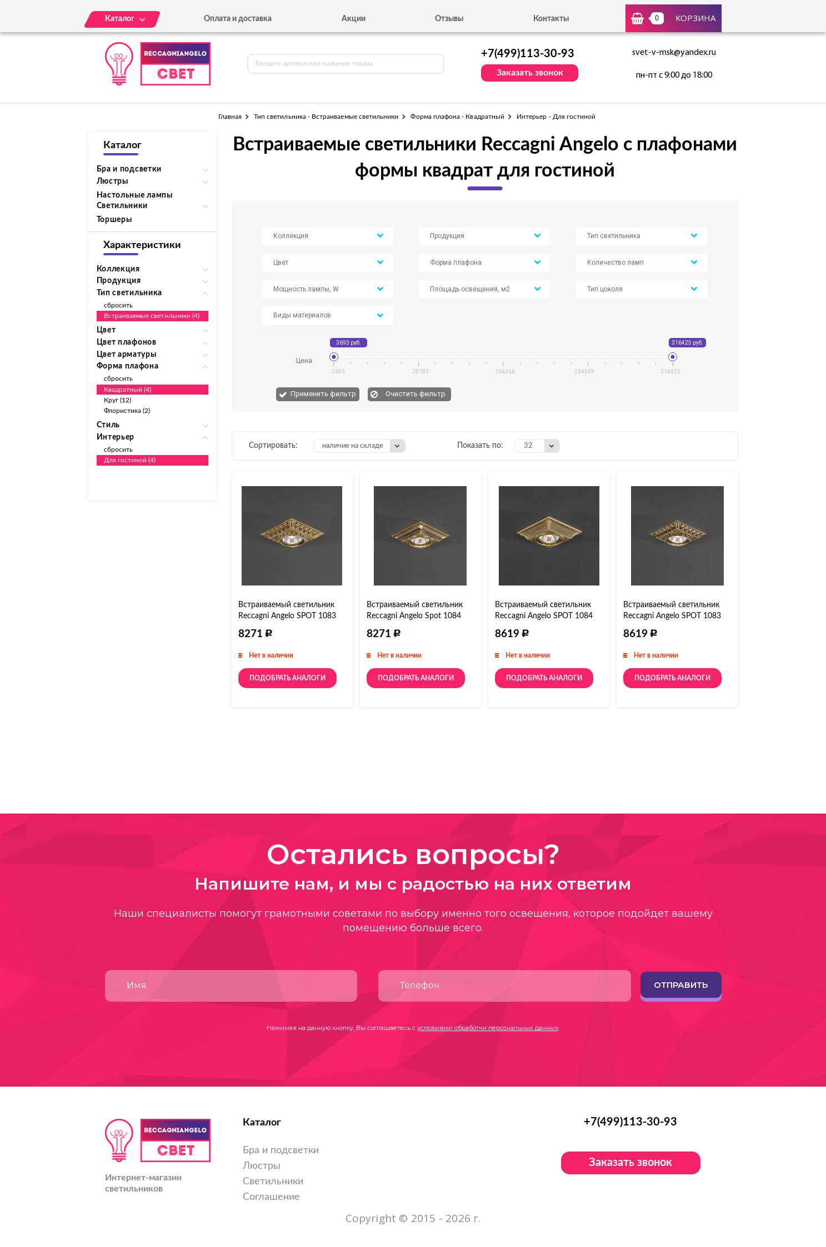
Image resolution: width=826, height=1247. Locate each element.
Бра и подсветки (281, 1150)
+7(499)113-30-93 (527, 53)
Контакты (551, 19)
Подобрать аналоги (287, 678)
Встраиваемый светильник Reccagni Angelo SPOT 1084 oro (544, 616)
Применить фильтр (323, 394)
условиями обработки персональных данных (487, 1028)
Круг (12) (118, 400)
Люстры (262, 1166)
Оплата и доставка (238, 19)
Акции (354, 19)
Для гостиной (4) (130, 460)
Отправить (681, 985)
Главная (230, 116)
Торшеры (114, 220)
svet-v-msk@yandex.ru (674, 52)
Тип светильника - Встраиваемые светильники (326, 116)
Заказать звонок (530, 72)
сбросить (118, 305)
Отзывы (449, 19)
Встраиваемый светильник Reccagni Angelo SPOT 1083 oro (672, 616)
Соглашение (271, 1197)
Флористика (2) (127, 410)
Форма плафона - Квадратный (457, 116)
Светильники (273, 1182)
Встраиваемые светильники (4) (152, 315)
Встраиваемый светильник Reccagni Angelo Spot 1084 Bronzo (415, 616)
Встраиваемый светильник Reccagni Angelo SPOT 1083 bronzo (287, 616)
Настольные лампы (135, 195)
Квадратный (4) (128, 389)
